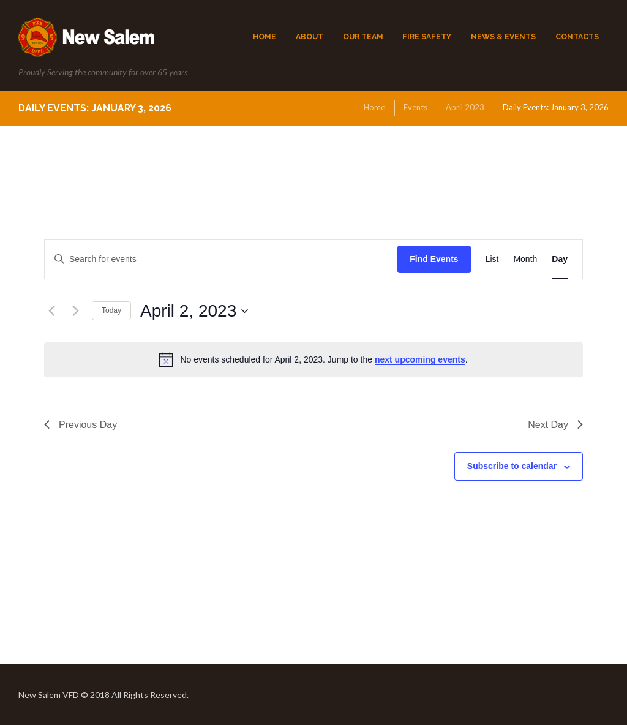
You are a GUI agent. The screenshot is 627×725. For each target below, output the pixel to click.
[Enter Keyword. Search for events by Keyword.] (221, 259)
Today (111, 310)
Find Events (434, 259)
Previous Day (80, 424)
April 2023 (465, 107)
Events (415, 107)
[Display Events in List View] (492, 259)
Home (374, 107)
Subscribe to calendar (512, 466)
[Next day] (75, 311)
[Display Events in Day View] (560, 259)
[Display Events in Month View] (525, 259)
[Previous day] (51, 311)
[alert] (313, 359)
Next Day (555, 424)
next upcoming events (420, 359)
